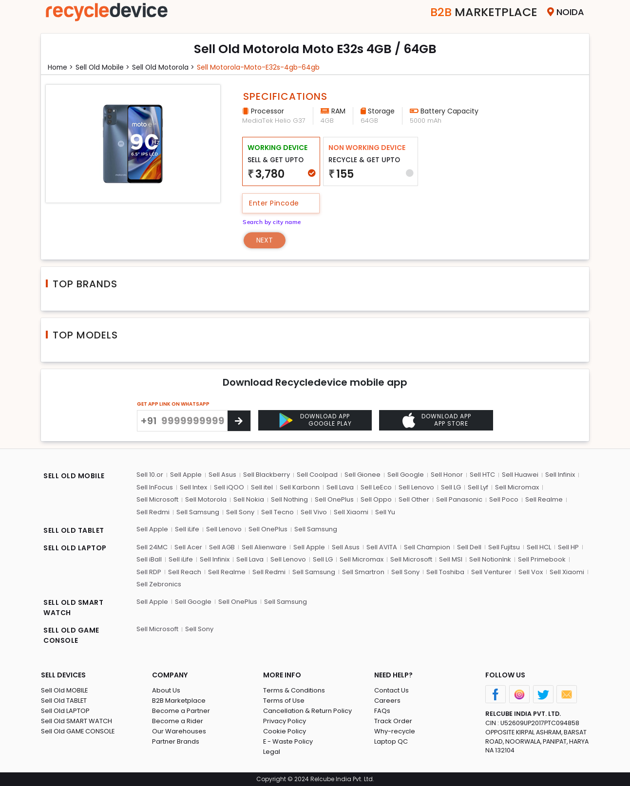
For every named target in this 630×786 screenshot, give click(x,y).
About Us (166, 690)
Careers (387, 700)
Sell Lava (340, 487)
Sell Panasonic (459, 499)
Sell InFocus (154, 487)
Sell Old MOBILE (64, 690)
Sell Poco (503, 499)
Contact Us (391, 690)
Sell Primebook (542, 559)
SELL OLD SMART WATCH (73, 608)
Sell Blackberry (266, 474)
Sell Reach (184, 571)
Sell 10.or (149, 474)
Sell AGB (222, 546)
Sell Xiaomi (351, 512)
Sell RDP (148, 571)
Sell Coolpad (317, 474)
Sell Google (405, 474)
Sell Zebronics (158, 584)
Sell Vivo (314, 512)
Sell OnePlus (334, 499)
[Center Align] (239, 421)
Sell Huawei (520, 474)
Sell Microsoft (157, 499)
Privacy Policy (284, 721)
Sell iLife (187, 529)
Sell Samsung (197, 512)
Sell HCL (539, 546)
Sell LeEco (376, 487)
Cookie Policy (284, 731)
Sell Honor (447, 474)
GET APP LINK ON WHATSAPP (173, 404)
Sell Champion (427, 546)
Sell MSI (450, 559)
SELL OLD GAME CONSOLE (71, 635)
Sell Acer (188, 546)
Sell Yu (385, 512)
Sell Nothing (289, 499)
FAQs (382, 710)
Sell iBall (149, 559)
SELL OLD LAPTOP (75, 548)
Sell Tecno (277, 512)
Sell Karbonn (300, 487)
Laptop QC (391, 741)
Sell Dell (469, 546)
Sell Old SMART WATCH (76, 721)
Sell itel (262, 487)
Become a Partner (181, 710)
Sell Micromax (517, 487)
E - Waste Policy (288, 741)
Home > (61, 67)
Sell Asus (222, 474)
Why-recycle (394, 731)
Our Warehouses (179, 731)
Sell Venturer (491, 571)
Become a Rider (177, 721)
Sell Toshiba (445, 571)
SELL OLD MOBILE (74, 476)
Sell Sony (240, 512)
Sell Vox (530, 571)
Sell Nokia (248, 499)
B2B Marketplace (179, 700)
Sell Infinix (560, 474)
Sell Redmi (153, 512)
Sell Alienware (264, 546)
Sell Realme (544, 499)
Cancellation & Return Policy (307, 710)
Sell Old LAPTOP (65, 710)
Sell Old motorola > (165, 67)
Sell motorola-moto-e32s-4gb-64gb (260, 67)
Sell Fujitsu (504, 546)
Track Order (393, 721)
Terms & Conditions (294, 690)
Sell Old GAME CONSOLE (78, 731)
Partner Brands (175, 741)
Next (264, 240)
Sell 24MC (152, 546)
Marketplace (483, 12)
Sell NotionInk (490, 559)
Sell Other (414, 499)
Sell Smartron (363, 571)
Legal (271, 751)
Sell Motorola (206, 499)
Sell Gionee (362, 474)
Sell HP (568, 546)
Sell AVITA (381, 546)
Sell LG (451, 487)
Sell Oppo (376, 499)
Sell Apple (186, 474)
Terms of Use (284, 700)
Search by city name (273, 221)
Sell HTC (482, 474)
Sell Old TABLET (64, 700)
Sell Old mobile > (103, 67)
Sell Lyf (478, 487)
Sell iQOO (229, 487)
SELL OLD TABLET (73, 530)
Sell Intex (193, 487)
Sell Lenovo (416, 487)
